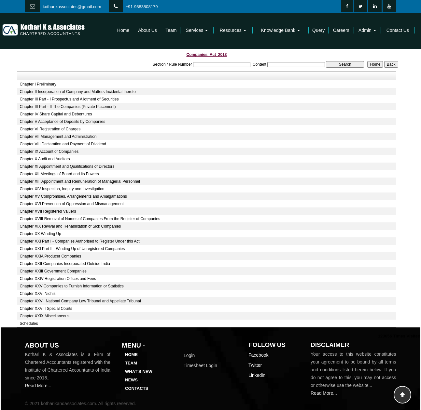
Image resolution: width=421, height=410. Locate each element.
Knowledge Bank (280, 30)
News (131, 379)
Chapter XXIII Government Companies (53, 271)
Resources (233, 30)
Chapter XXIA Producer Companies (50, 256)
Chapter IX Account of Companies (49, 151)
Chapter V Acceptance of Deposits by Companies (62, 121)
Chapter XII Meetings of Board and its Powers (59, 174)
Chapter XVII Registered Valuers (48, 211)
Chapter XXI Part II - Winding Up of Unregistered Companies (72, 248)
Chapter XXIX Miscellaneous (44, 316)
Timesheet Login (200, 365)
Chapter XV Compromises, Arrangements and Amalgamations (73, 196)
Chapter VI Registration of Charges (50, 129)
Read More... (38, 385)
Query (318, 30)
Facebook (258, 355)
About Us (147, 30)
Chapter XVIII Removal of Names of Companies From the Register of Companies (90, 219)
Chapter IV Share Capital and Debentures (56, 114)
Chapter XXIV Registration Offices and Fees (58, 278)
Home (123, 30)
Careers (341, 30)
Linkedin (256, 375)
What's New (138, 371)
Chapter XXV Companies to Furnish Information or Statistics (71, 286)
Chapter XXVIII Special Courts (46, 308)
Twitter (255, 365)
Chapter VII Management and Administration (58, 136)
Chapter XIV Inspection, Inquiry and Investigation (62, 189)
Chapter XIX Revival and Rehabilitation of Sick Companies (70, 226)
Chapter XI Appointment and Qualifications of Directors (67, 166)
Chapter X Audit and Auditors (45, 159)
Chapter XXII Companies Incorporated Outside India (65, 263)
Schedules (29, 323)
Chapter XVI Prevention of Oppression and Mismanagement (72, 204)
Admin (367, 30)
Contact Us (397, 30)
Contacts (136, 388)
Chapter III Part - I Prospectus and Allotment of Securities (69, 99)
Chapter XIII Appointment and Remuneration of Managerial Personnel (80, 181)
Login (189, 355)
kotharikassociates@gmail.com (72, 6)
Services (197, 30)
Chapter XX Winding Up (40, 233)
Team (170, 30)
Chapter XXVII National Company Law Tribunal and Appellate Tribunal (80, 301)
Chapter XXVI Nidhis (37, 293)
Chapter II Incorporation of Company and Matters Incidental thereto (77, 91)
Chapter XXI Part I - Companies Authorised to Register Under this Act (79, 241)
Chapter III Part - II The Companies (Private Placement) (68, 106)
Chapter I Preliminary (38, 84)
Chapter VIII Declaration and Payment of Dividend (63, 144)
